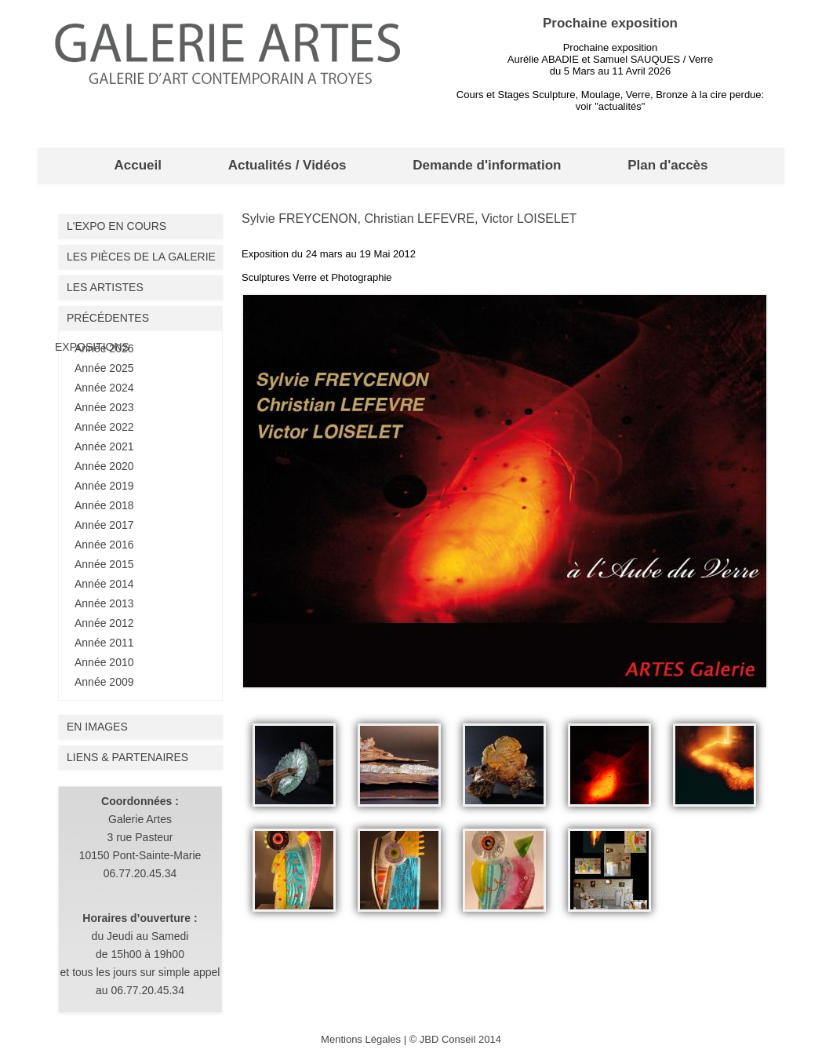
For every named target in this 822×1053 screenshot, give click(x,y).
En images (97, 726)
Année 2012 (104, 623)
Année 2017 (104, 525)
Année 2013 (104, 603)
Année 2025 (104, 368)
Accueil (137, 165)
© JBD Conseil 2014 (455, 1039)
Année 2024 (104, 387)
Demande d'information (487, 165)
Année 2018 (104, 505)
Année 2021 (104, 446)
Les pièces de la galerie (141, 256)
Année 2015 (104, 564)
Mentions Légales (361, 1039)
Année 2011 (104, 642)
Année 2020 (104, 466)
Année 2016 (104, 544)
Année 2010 (104, 662)
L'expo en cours (116, 226)
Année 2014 (104, 584)
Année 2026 (104, 348)
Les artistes (105, 287)
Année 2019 (104, 485)
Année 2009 (104, 682)
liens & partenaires (127, 757)
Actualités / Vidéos (287, 165)
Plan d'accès (667, 165)
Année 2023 (104, 407)
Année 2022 (104, 427)
